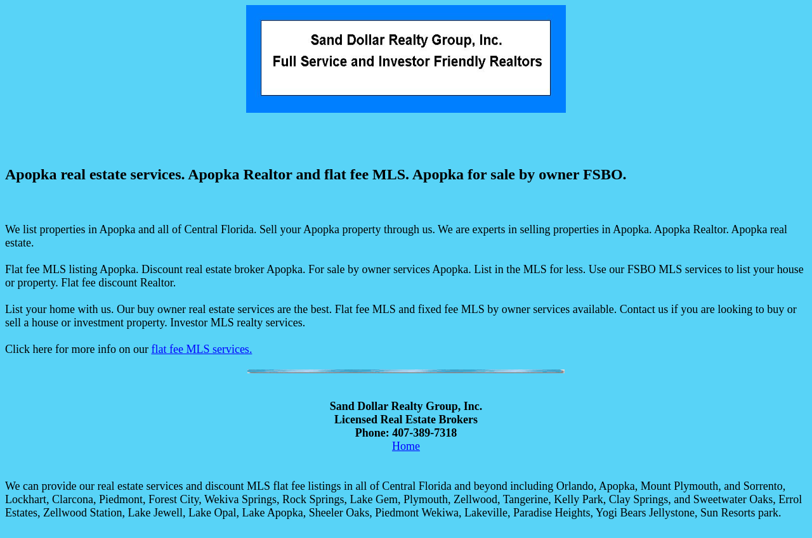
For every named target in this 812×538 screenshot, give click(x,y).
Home (406, 446)
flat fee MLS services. (201, 349)
